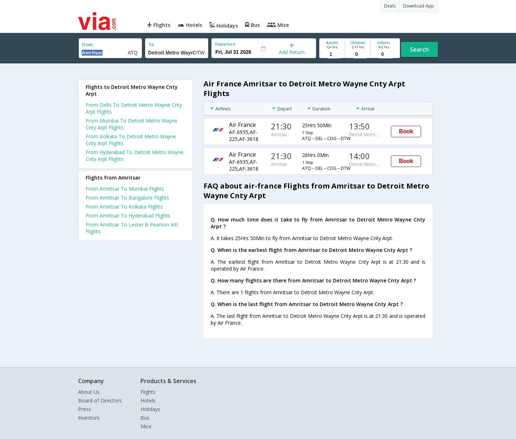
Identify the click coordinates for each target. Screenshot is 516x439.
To (151, 45)
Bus (144, 417)
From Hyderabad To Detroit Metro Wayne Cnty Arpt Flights (134, 155)
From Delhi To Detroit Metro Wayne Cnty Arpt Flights (134, 108)
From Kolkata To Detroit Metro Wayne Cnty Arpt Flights (131, 140)
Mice (146, 426)
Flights (148, 391)
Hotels (148, 400)
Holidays (150, 409)
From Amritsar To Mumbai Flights (125, 188)
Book (406, 131)
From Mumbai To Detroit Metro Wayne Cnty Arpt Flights (131, 124)
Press (84, 409)
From (87, 45)
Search (419, 49)
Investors (89, 417)
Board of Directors (100, 400)
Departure (225, 44)
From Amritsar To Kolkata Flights (124, 206)
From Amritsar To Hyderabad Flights (128, 215)
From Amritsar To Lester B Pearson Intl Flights (132, 228)
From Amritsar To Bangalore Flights (127, 197)
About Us (89, 391)
